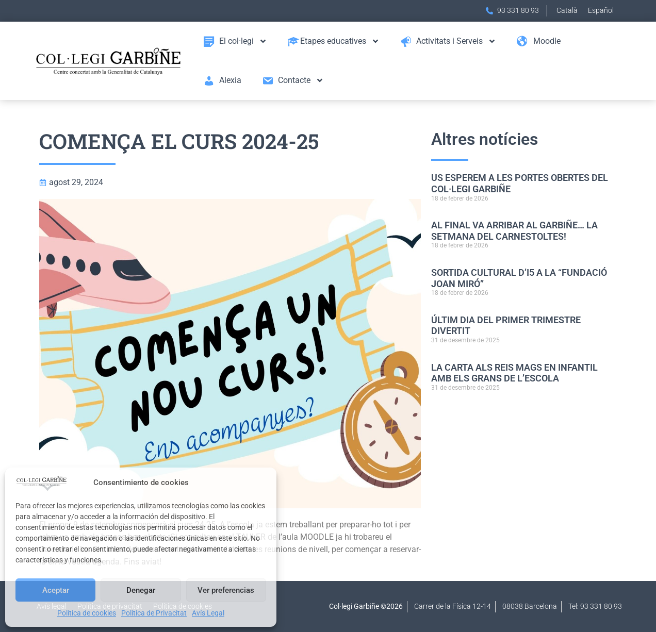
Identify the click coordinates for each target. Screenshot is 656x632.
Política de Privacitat (154, 613)
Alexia (222, 80)
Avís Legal (208, 613)
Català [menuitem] (567, 10)
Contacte (293, 80)
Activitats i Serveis (448, 41)
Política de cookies (86, 613)
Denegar (140, 590)
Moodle (538, 41)
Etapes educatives (334, 41)
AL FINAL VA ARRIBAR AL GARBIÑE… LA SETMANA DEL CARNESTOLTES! (514, 231)
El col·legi (235, 41)
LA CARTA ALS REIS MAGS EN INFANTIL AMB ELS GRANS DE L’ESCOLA (514, 373)
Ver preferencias (226, 590)
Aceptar (55, 590)
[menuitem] (567, 11)
